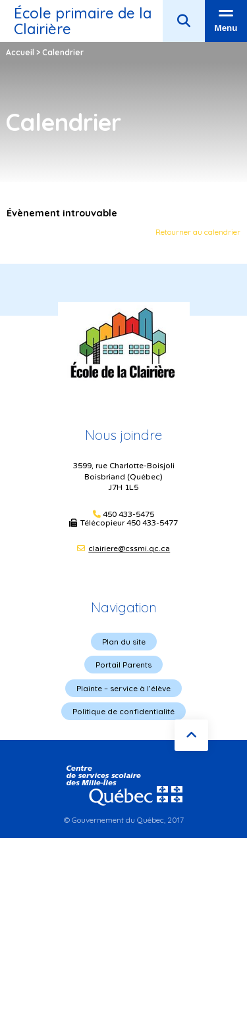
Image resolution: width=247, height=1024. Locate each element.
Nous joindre (123, 435)
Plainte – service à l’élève (123, 688)
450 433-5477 (152, 522)
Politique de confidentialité (123, 711)
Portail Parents (123, 665)
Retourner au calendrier (197, 232)
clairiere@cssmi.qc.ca (129, 548)
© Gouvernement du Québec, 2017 (124, 820)
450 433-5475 (128, 514)
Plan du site (124, 641)
